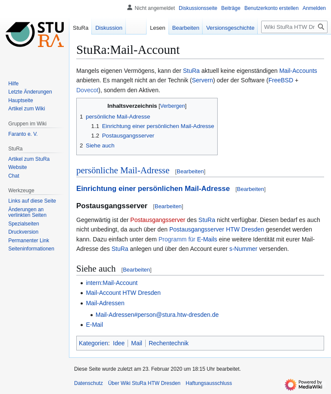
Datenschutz (88, 383)
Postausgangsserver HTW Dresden (216, 229)
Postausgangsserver (157, 219)
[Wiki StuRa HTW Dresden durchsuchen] (294, 27)
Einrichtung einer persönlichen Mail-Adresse (153, 188)
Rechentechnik (169, 343)
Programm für (177, 239)
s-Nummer (243, 248)
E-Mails (207, 239)
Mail (136, 343)
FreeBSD (281, 80)
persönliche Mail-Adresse (122, 170)
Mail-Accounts (298, 70)
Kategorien (93, 343)
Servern (202, 80)
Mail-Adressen (105, 303)
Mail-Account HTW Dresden (123, 292)
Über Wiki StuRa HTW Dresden (144, 383)
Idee (119, 343)
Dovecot (87, 90)
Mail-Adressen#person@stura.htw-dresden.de (157, 314)
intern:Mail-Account (111, 282)
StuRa (191, 70)
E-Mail (94, 324)
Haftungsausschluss (209, 383)
